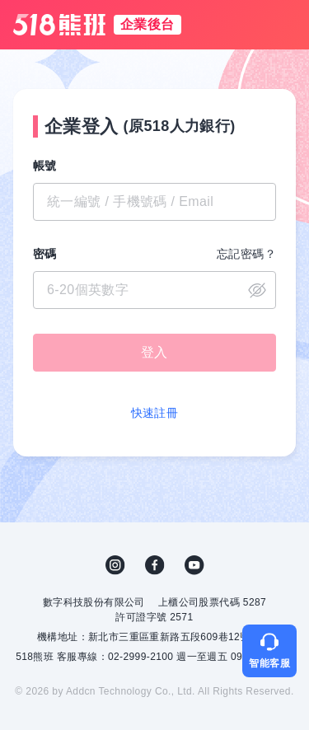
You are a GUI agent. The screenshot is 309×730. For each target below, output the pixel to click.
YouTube (194, 565)
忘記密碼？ (246, 253)
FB (155, 565)
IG (115, 565)
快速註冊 (155, 412)
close (257, 290)
